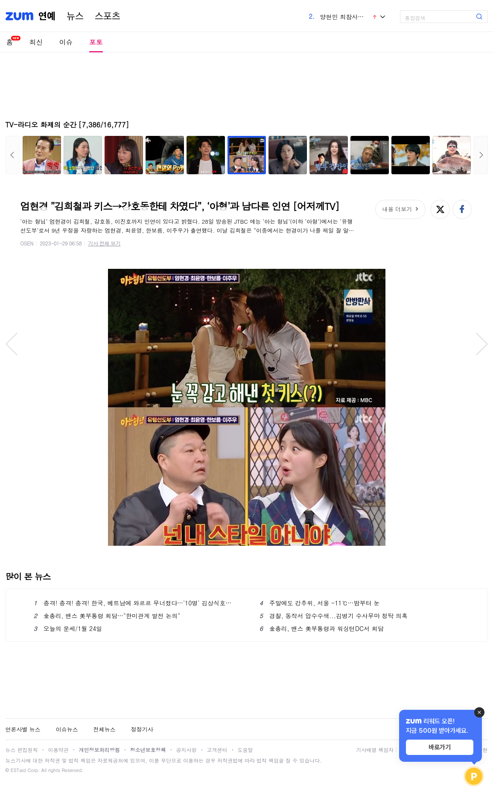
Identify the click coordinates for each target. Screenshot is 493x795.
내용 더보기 (397, 209)
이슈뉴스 (67, 729)
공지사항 (186, 749)
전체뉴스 (104, 729)
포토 (96, 42)
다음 (481, 155)
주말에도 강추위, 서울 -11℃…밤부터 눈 (320, 603)
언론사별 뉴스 (23, 729)
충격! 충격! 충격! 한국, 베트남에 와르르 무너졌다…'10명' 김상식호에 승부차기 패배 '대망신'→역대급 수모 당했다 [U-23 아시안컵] (134, 603)
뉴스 (75, 16)
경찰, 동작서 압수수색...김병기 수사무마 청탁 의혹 (334, 615)
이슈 (66, 42)
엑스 (440, 209)
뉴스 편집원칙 (22, 749)
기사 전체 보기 (104, 243)
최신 (36, 42)
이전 (13, 155)
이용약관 (58, 749)
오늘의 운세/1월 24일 (68, 628)
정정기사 (142, 729)
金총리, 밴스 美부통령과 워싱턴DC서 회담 (322, 628)
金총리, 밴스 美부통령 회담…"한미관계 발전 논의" (107, 615)
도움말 (245, 749)
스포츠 (107, 16)
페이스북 (462, 209)
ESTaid (18, 770)
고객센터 (217, 749)
